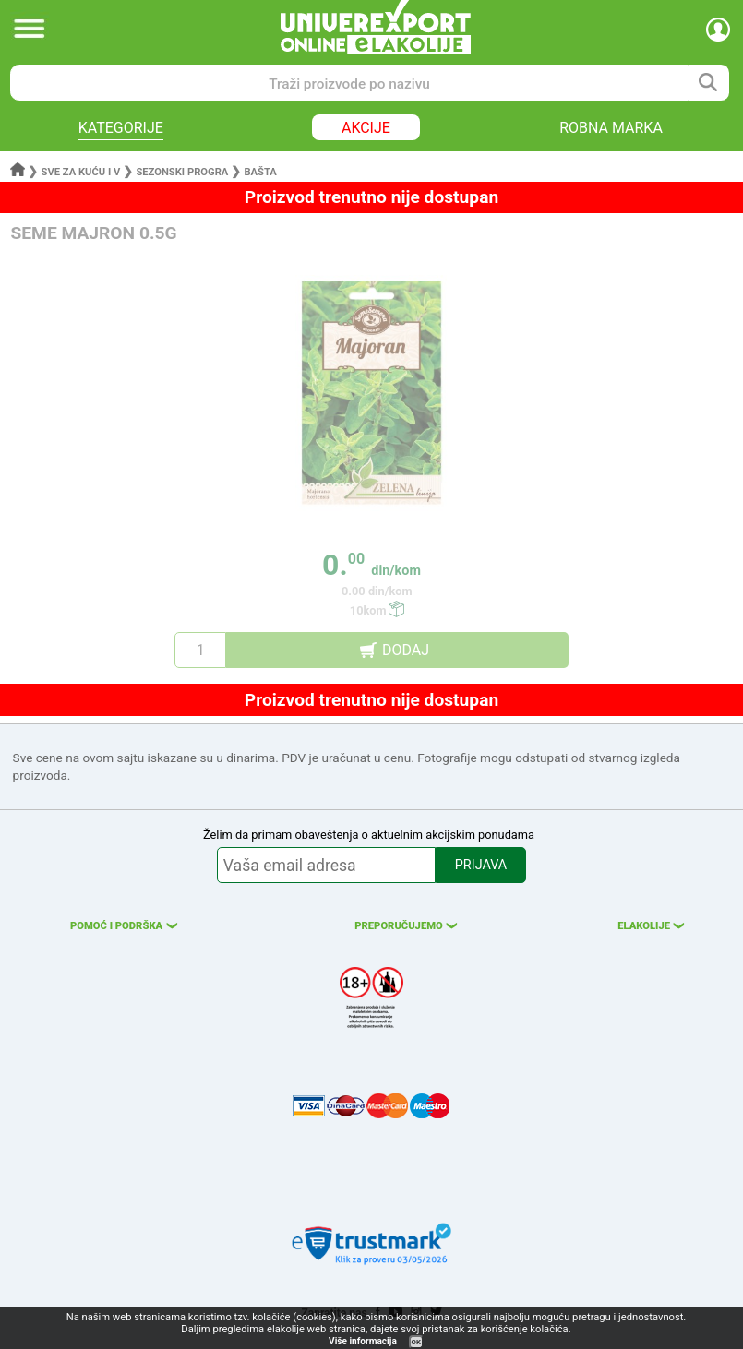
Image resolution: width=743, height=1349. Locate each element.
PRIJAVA (481, 865)
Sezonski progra (182, 172)
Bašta (260, 172)
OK (416, 1342)
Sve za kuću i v (81, 172)
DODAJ (405, 650)
